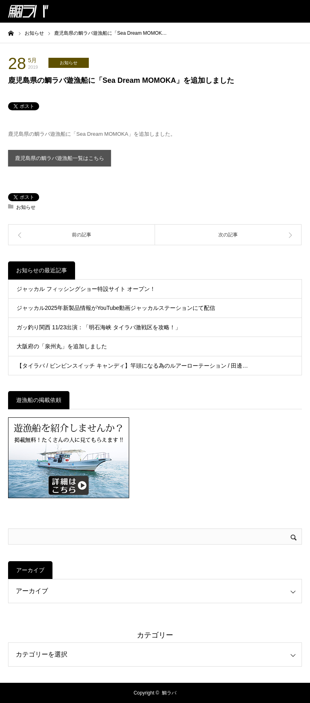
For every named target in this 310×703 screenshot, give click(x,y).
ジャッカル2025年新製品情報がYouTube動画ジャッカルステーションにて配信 (116, 308)
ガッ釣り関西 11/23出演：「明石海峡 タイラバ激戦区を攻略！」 (99, 327)
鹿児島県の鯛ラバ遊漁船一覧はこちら (59, 158)
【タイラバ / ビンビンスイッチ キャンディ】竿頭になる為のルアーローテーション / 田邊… (132, 365)
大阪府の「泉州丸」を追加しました (62, 346)
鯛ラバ (169, 693)
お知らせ (69, 62)
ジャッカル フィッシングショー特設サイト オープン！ (86, 289)
